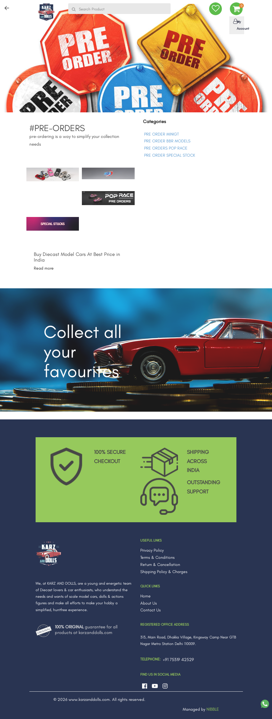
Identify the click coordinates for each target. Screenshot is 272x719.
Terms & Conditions (157, 557)
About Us (148, 603)
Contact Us (150, 610)
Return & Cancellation (160, 564)
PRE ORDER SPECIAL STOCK (169, 155)
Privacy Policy (152, 550)
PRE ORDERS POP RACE (165, 148)
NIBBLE (212, 709)
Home (145, 596)
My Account (238, 25)
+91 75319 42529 (178, 659)
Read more (44, 268)
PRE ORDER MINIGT (161, 134)
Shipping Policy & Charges (163, 571)
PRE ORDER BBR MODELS (167, 141)
